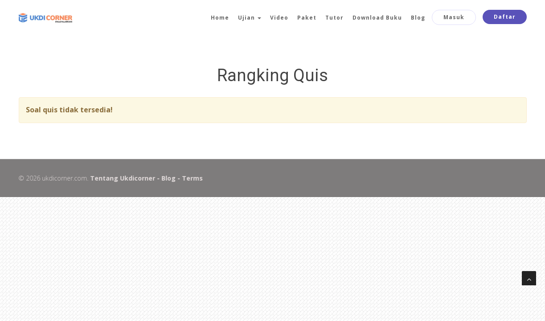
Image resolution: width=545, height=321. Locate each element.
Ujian (249, 17)
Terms (191, 178)
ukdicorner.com (63, 178)
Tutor (334, 17)
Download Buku (377, 17)
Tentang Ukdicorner (122, 178)
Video (279, 17)
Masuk (453, 17)
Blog (418, 17)
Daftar (505, 17)
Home (220, 17)
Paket (306, 17)
